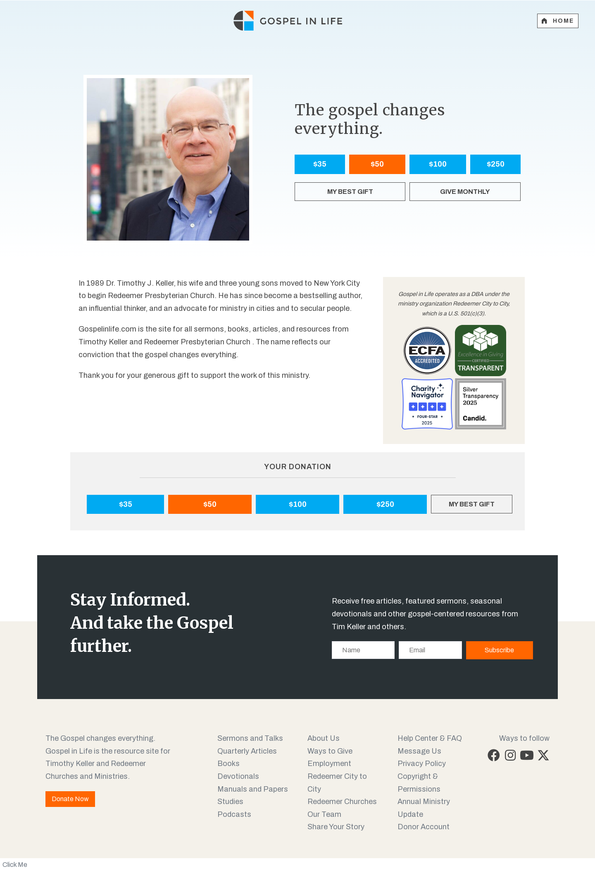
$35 (319, 164)
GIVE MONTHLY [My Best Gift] (465, 191)
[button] (494, 755)
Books (228, 763)
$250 (496, 164)
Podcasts (234, 814)
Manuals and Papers (252, 789)
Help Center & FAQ (429, 738)
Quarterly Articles (247, 751)
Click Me (14, 864)
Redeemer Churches (342, 801)
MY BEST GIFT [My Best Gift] (350, 191)
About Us (323, 738)
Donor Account (423, 827)
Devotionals (238, 776)
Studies (230, 801)
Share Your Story (335, 827)
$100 (438, 164)
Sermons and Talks (250, 738)
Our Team (324, 814)
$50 (377, 164)
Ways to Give (329, 751)
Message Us (419, 751)
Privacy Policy (421, 763)
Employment (329, 763)
